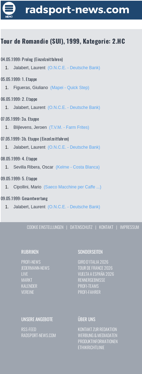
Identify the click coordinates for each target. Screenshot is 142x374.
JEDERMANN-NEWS (35, 268)
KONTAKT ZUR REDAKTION (97, 329)
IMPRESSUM (129, 227)
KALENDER (29, 286)
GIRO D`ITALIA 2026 (93, 262)
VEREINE (27, 292)
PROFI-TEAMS (88, 286)
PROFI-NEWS (31, 262)
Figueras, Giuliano (30, 87)
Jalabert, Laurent (29, 67)
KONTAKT (106, 227)
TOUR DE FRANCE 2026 (95, 268)
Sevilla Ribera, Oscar (33, 167)
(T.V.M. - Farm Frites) (69, 127)
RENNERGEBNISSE (91, 280)
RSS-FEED (28, 329)
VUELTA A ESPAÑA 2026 (96, 274)
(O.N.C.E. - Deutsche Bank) (74, 67)
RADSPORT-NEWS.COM (38, 335)
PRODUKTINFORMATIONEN (98, 341)
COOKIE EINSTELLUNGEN (45, 227)
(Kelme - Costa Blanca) (78, 167)
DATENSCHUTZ (81, 227)
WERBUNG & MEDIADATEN (97, 335)
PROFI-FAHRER (89, 292)
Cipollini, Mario (27, 187)
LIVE (24, 274)
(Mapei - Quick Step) (69, 87)
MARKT (26, 280)
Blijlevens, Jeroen (30, 127)
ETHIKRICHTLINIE (91, 347)
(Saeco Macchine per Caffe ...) (72, 187)
